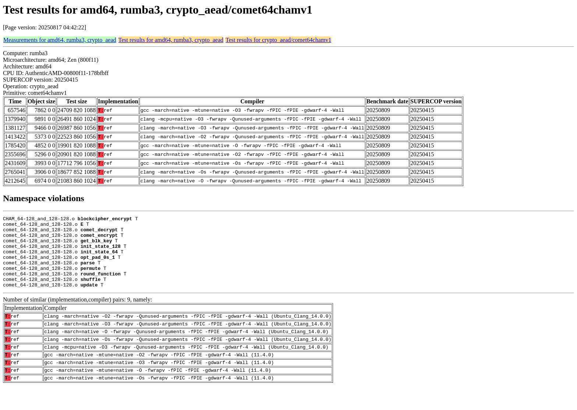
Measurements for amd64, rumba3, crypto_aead (59, 40)
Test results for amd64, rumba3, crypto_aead (170, 40)
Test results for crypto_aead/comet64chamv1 (278, 40)
